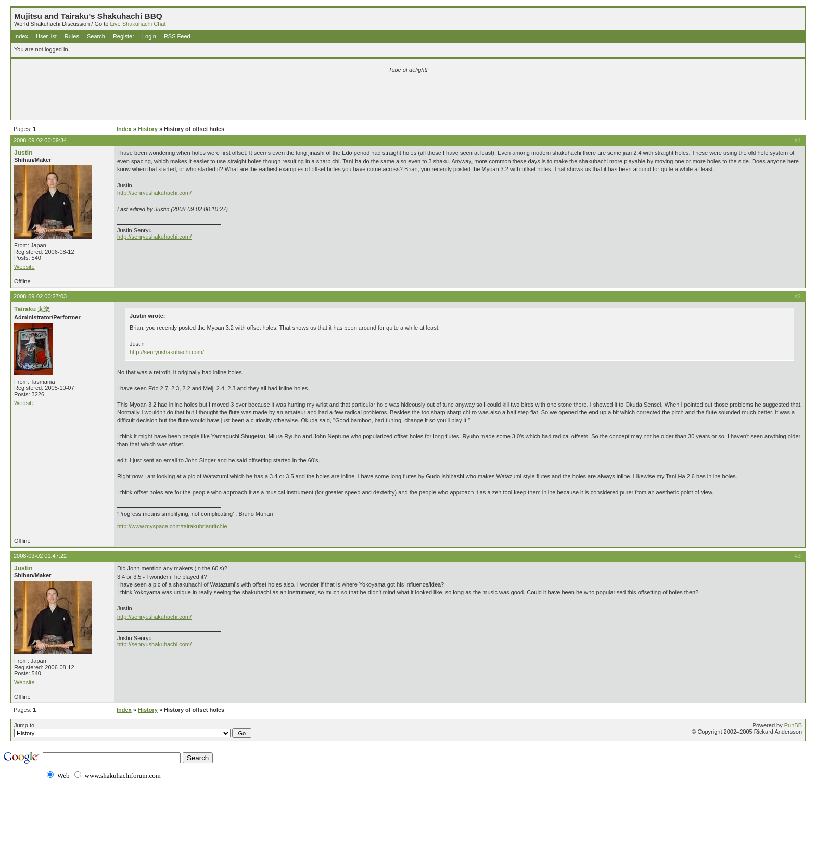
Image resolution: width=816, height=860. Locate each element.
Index (21, 36)
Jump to (132, 730)
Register (123, 36)
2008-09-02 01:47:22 (40, 556)
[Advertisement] (285, 94)
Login (149, 36)
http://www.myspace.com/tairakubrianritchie (172, 526)
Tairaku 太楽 (32, 309)
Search (96, 36)
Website (24, 267)
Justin (23, 153)
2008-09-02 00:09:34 (40, 140)
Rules (72, 36)
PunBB (793, 725)
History (148, 129)
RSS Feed (177, 36)
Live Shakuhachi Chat (137, 24)
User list (46, 36)
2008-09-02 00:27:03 (40, 296)
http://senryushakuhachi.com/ (154, 193)
